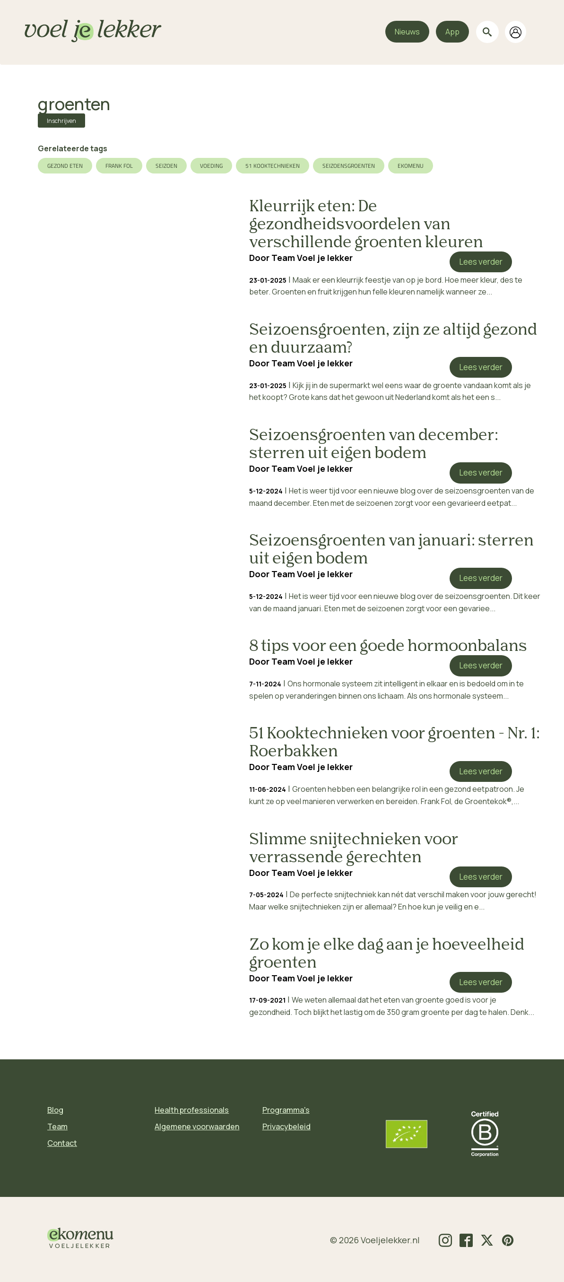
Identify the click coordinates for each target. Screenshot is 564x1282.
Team (57, 1126)
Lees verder (481, 261)
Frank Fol (119, 165)
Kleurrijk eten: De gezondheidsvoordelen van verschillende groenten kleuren (366, 225)
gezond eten (65, 165)
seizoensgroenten (348, 165)
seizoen (166, 165)
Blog (55, 1110)
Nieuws (407, 31)
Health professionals (192, 1110)
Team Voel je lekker (312, 257)
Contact (62, 1143)
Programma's (286, 1110)
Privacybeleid (286, 1126)
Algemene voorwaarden (197, 1126)
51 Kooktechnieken (272, 165)
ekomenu (411, 165)
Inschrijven (61, 121)
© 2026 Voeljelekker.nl (375, 1240)
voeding (211, 165)
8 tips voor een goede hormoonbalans (388, 646)
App (452, 31)
